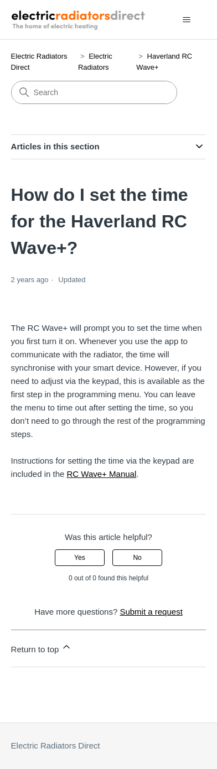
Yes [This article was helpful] (79, 558)
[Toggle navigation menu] (186, 20)
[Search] (94, 92)
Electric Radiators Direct (55, 745)
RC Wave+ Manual (102, 474)
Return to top (42, 647)
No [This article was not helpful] (137, 558)
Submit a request (151, 611)
